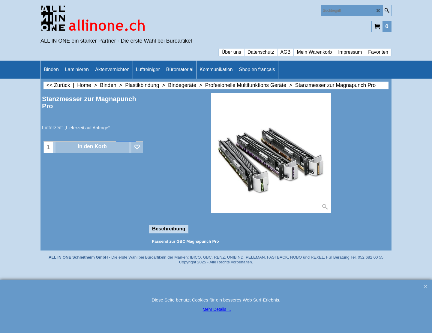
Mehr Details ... (216, 309)
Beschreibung (168, 229)
